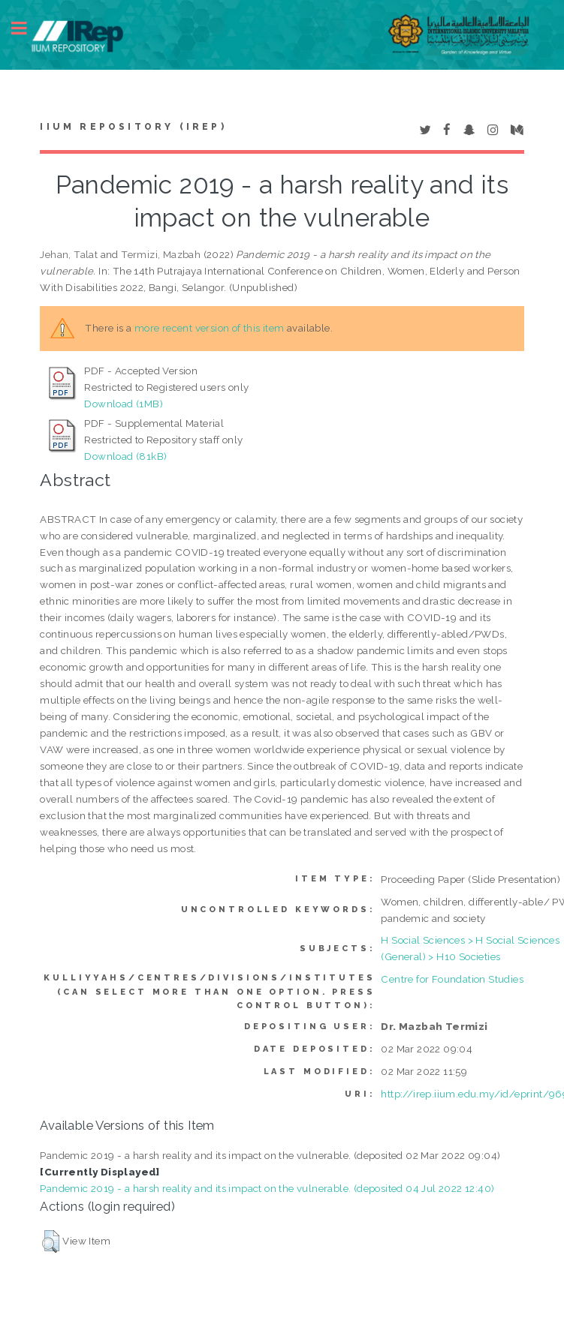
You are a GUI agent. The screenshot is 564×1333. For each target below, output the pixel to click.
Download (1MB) (123, 404)
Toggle (27, 28)
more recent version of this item (209, 328)
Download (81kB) (125, 456)
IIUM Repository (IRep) (133, 127)
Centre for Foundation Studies (452, 979)
